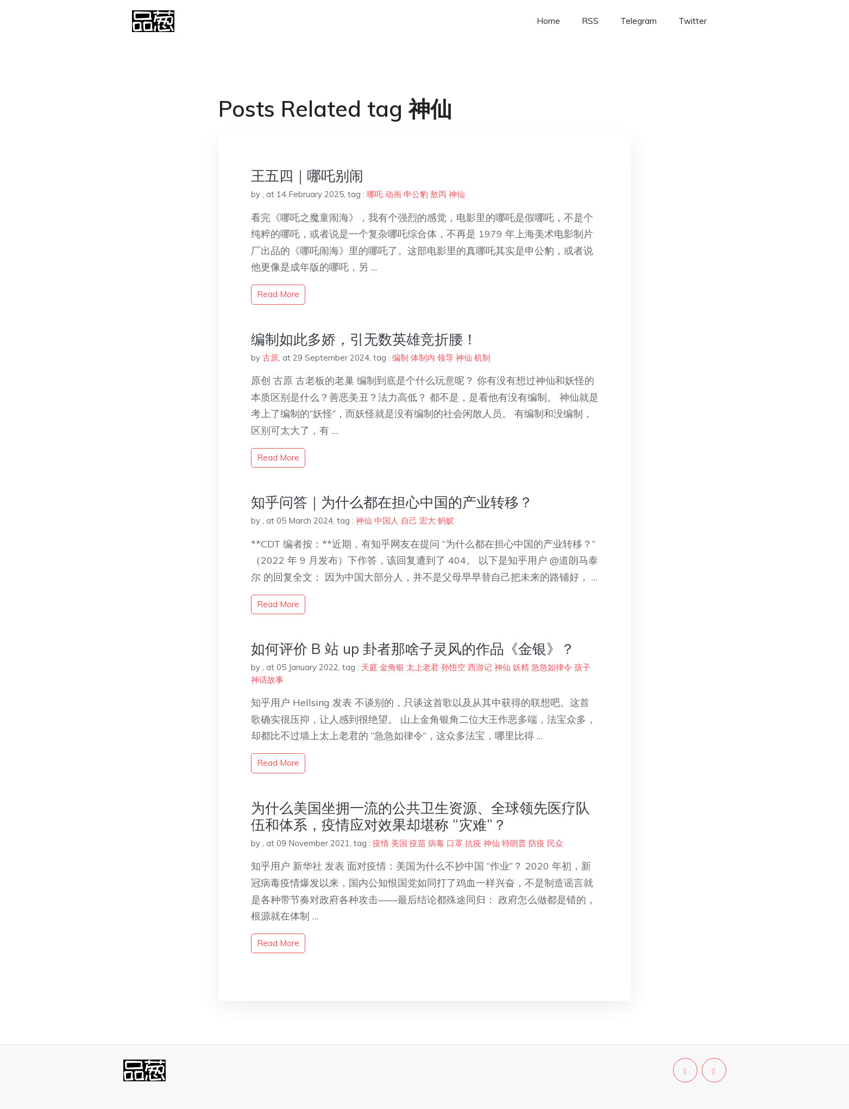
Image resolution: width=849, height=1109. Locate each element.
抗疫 (473, 843)
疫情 (381, 843)
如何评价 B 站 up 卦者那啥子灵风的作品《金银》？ (413, 649)
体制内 (423, 357)
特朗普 (514, 843)
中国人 (386, 520)
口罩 (454, 843)
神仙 (457, 194)
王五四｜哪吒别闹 (307, 176)
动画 (393, 194)
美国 (399, 843)
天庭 (369, 667)
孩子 (582, 667)
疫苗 (418, 843)
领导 (445, 357)
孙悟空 (453, 667)
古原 (270, 357)
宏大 (427, 520)
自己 (409, 520)
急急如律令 (551, 667)
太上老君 (422, 667)
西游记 (480, 667)
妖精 (521, 667)
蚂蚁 (446, 520)
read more (278, 294)
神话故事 (267, 680)
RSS (590, 21)
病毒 (436, 843)
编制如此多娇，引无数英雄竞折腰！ (364, 339)
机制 (482, 357)
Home (548, 21)
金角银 (392, 667)
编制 (400, 357)
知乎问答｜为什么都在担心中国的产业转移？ (392, 502)
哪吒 (375, 194)
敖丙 (438, 194)
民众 (555, 843)
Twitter (692, 21)
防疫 (537, 843)
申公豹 (416, 194)
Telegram (638, 21)
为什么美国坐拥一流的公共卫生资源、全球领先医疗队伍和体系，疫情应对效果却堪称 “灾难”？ (420, 816)
